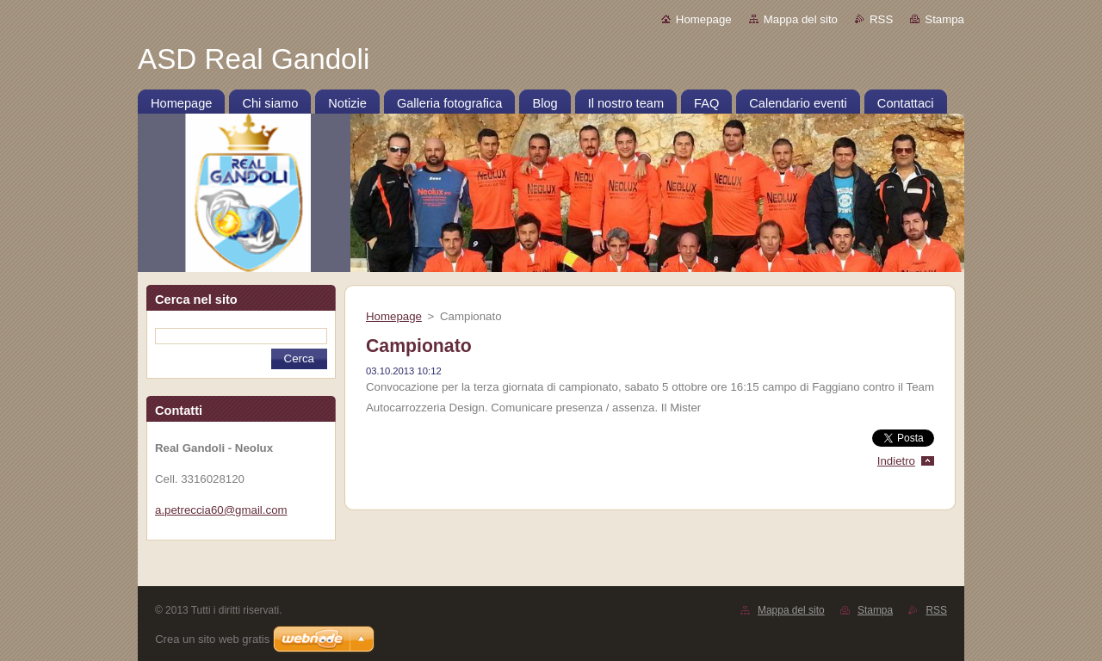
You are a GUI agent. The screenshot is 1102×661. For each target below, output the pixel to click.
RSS (881, 19)
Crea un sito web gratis (212, 639)
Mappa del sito (801, 19)
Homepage (704, 19)
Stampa (944, 19)
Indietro (896, 460)
